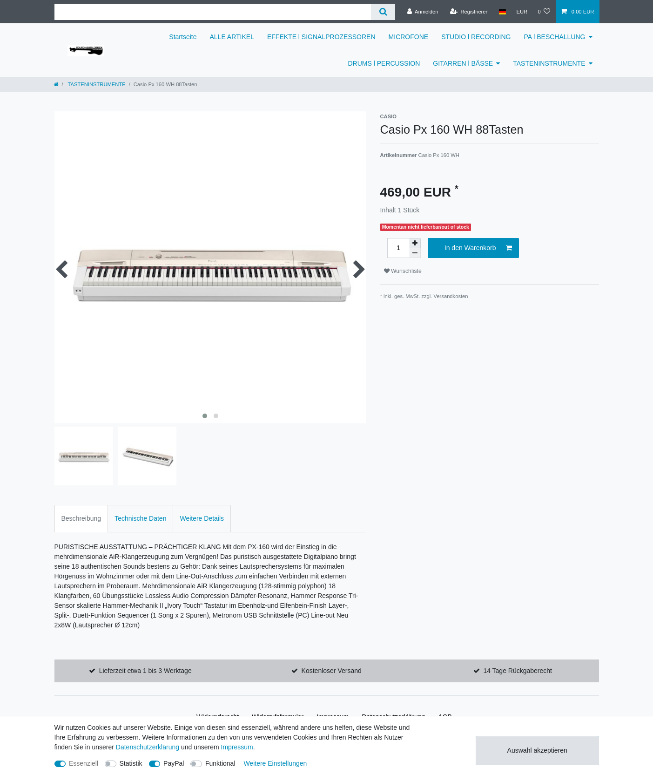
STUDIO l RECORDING (476, 37)
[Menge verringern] (415, 253)
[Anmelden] (423, 11)
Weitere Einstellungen (275, 763)
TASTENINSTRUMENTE (549, 63)
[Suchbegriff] (212, 12)
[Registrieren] (469, 11)
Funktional (220, 763)
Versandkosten (451, 296)
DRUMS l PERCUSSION (384, 63)
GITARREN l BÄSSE (463, 63)
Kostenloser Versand (332, 670)
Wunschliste (403, 271)
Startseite (182, 37)
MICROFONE (409, 37)
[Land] (502, 11)
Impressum (237, 747)
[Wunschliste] (543, 11)
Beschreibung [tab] (81, 518)
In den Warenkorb (478, 248)
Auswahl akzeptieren (537, 750)
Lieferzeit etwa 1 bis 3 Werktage (145, 670)
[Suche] (383, 12)
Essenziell (83, 763)
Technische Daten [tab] (140, 518)
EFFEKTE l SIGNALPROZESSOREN (321, 37)
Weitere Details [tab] (202, 518)
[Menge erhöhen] (415, 243)
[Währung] (521, 11)
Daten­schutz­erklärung (147, 747)
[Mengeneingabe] (398, 248)
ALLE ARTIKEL (232, 37)
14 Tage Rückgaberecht (517, 670)
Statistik (131, 763)
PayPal (173, 763)
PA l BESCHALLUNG (554, 37)
